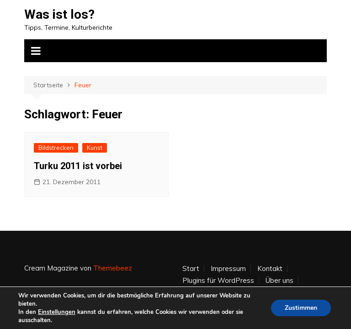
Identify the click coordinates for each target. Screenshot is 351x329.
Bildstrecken (56, 147)
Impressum (228, 268)
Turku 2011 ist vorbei (78, 165)
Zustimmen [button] (301, 307)
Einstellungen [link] (56, 312)
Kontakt (269, 268)
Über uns (279, 280)
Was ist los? (59, 14)
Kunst (94, 147)
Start (190, 268)
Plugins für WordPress (218, 280)
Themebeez (112, 268)
